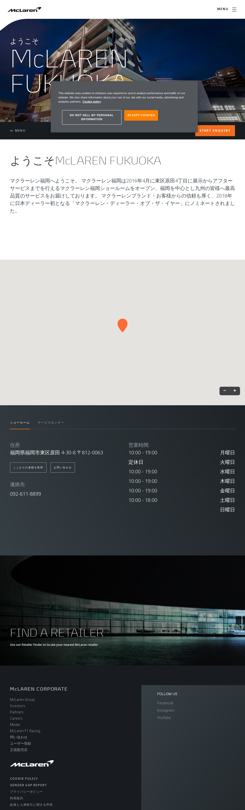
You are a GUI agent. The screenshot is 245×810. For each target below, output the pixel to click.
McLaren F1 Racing (25, 730)
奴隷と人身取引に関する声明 (31, 804)
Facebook (165, 703)
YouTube (164, 717)
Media (15, 724)
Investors (17, 705)
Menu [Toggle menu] (18, 130)
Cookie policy (24, 778)
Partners (17, 712)
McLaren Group (22, 699)
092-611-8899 (25, 493)
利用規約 (16, 798)
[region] (124, 106)
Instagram (165, 710)
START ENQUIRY (215, 130)
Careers (16, 718)
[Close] (190, 87)
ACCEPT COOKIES (141, 115)
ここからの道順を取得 (28, 467)
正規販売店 (19, 749)
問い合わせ (19, 737)
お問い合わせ (63, 467)
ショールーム (20, 422)
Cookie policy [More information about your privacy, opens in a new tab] (91, 101)
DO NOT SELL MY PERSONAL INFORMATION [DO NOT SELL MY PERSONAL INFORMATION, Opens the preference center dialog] (92, 117)
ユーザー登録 (20, 743)
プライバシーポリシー (26, 791)
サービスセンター (51, 422)
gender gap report (28, 785)
